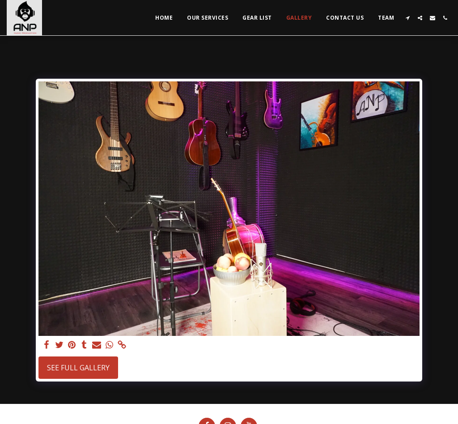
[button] (407, 18)
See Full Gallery (78, 368)
